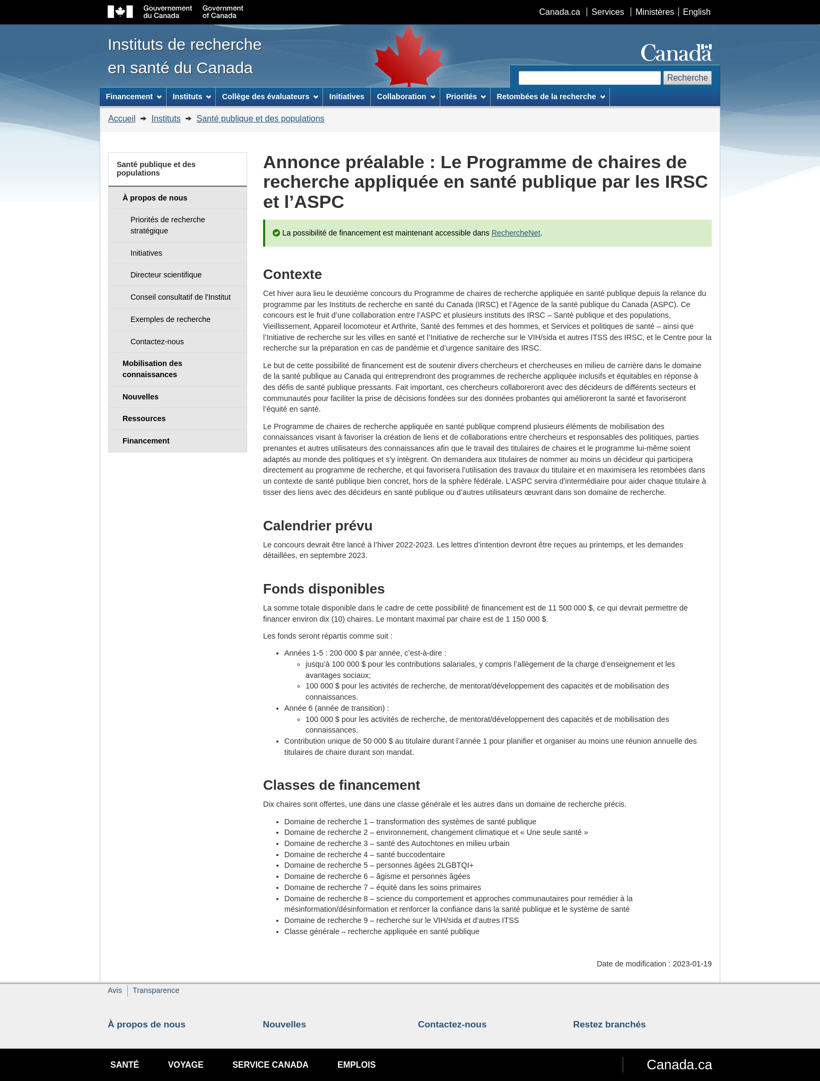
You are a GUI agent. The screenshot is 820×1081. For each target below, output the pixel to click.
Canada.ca (559, 11)
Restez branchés (609, 1024)
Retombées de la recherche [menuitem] (551, 96)
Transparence (156, 990)
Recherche (687, 77)
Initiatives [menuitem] (346, 96)
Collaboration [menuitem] (406, 96)
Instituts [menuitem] (191, 96)
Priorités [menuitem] (466, 96)
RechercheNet (516, 233)
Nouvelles (285, 1024)
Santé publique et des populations (261, 118)
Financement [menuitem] (134, 96)
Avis (115, 990)
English (697, 11)
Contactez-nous (452, 1024)
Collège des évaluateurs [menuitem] (270, 96)
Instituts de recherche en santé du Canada (185, 55)
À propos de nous (147, 1024)
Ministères (654, 11)
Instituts (165, 118)
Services (607, 11)
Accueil (122, 118)
